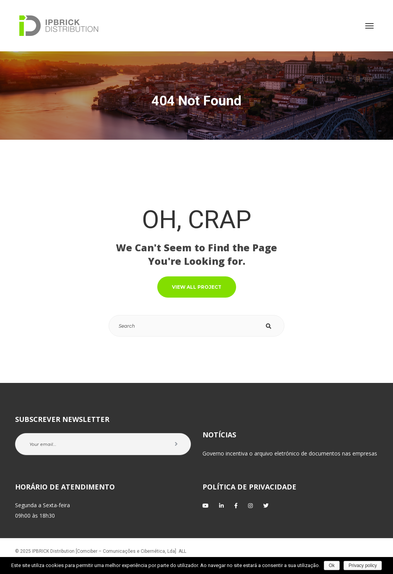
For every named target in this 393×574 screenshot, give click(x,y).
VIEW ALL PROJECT (196, 287)
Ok (332, 565)
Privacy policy (363, 565)
